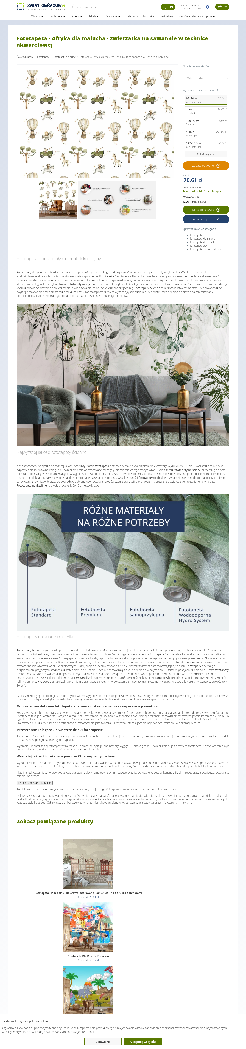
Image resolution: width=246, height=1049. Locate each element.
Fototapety (55, 17)
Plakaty (92, 17)
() (222, 6)
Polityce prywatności (17, 1032)
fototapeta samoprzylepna (206, 250)
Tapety (75, 17)
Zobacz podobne (203, 167)
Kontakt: (191, 7)
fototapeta (196, 236)
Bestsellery (166, 17)
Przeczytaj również (104, 1007)
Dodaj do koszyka (206, 211)
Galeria (130, 17)
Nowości (148, 17)
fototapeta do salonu (202, 239)
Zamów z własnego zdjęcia (195, 17)
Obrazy (35, 17)
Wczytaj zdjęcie (203, 220)
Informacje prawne (65, 1007)
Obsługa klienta (29, 1007)
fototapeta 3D (198, 246)
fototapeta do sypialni (203, 243)
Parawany (111, 17)
